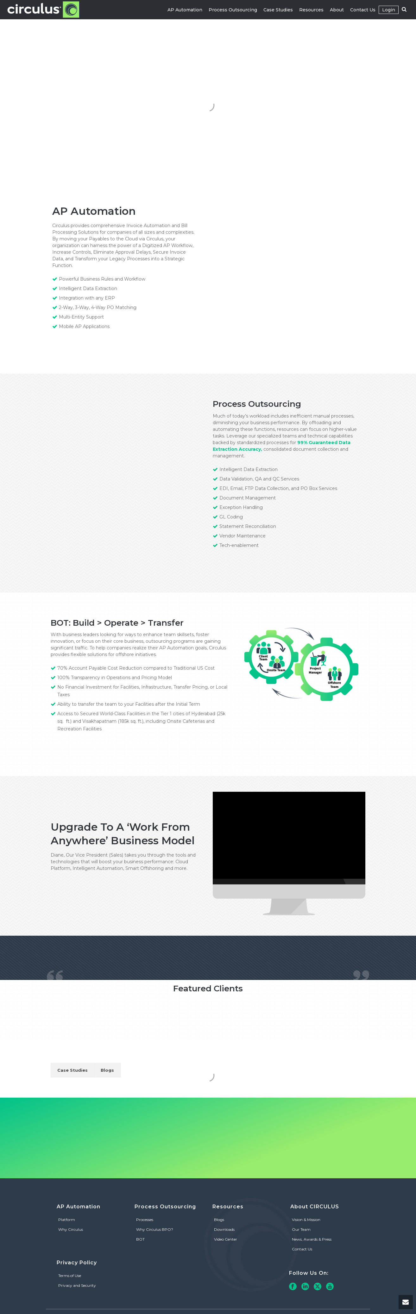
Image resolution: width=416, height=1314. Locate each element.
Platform (66, 1219)
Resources (311, 10)
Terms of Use (69, 1275)
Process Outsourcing (233, 10)
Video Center (225, 1239)
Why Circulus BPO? (154, 1229)
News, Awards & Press (311, 1239)
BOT (140, 1239)
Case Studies (278, 10)
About (337, 10)
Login (388, 10)
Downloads (224, 1229)
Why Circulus (70, 1229)
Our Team (301, 1229)
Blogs (107, 1070)
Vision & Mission (306, 1219)
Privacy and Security (77, 1285)
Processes (144, 1219)
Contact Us (362, 10)
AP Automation (184, 10)
